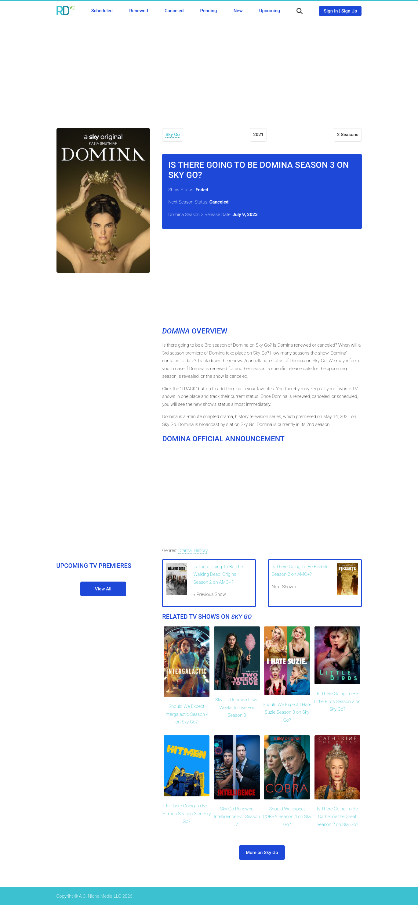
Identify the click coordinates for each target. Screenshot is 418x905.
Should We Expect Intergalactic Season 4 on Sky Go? (187, 714)
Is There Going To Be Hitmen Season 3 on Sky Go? (186, 813)
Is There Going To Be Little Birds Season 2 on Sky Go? (337, 701)
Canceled (174, 10)
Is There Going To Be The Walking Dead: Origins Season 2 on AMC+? (218, 574)
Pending (208, 10)
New (238, 10)
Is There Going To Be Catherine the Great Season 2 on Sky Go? (337, 816)
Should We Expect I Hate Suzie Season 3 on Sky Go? (287, 712)
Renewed (138, 10)
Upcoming (269, 10)
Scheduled (102, 10)
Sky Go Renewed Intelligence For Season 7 (237, 816)
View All (103, 589)
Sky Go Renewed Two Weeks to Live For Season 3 (236, 707)
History (201, 550)
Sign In (331, 11)
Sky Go (172, 134)
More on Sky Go (262, 852)
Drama (185, 550)
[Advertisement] (209, 70)
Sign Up (349, 11)
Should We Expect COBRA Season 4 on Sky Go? (287, 816)
